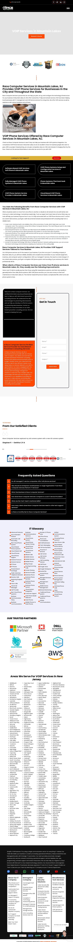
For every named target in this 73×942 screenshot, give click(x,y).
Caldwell (26, 826)
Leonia (40, 724)
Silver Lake (13, 803)
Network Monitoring (44, 588)
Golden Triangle (14, 801)
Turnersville (13, 765)
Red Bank (41, 805)
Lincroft (26, 763)
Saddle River (13, 726)
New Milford (56, 719)
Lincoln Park (41, 753)
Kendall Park (42, 728)
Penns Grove (28, 692)
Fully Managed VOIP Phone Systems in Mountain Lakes (16, 182)
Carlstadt (27, 756)
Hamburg (12, 724)
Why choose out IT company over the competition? (13, 882)
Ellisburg (12, 810)
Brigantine (41, 708)
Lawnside (12, 699)
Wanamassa (28, 685)
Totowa (40, 765)
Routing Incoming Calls (30, 565)
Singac (12, 805)
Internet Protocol (15, 558)
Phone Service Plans (58, 570)
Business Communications (16, 601)
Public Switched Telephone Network (16, 572)
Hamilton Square (43, 808)
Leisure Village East (15, 760)
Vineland (55, 821)
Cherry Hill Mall (57, 694)
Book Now (57, 158)
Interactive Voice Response (58, 556)
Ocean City (41, 767)
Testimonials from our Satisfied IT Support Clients (13, 889)
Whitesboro (13, 695)
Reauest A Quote (36, 36)
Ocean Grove (14, 717)
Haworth (12, 744)
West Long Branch (29, 824)
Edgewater (41, 826)
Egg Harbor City (14, 788)
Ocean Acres (57, 722)
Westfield (55, 778)
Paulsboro (27, 744)
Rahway (55, 779)
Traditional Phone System (44, 591)
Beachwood (41, 783)
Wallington (41, 790)
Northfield (27, 828)
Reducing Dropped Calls (16, 578)
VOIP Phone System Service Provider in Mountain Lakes (16, 194)
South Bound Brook (15, 821)
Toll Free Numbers (44, 545)
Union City (56, 813)
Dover (54, 729)
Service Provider (29, 570)
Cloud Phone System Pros (28, 545)
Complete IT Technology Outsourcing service (29, 897)
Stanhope (13, 735)
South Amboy (42, 726)
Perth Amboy (57, 803)
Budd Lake (41, 742)
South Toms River (15, 758)
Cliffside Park (56, 769)
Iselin (54, 733)
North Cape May (14, 720)
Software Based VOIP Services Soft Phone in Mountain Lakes (17, 169)
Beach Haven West (15, 756)
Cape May (13, 751)
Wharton (26, 760)
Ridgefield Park (42, 822)
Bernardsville (27, 810)
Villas (39, 717)
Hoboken (55, 805)
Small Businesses (44, 541)
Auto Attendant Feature (15, 533)
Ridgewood (56, 767)
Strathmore (27, 821)
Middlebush (13, 681)
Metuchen (56, 704)
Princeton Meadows (58, 683)
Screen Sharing (29, 568)
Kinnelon (40, 749)
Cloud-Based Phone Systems (15, 546)
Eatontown (41, 815)
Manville (40, 754)
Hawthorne (56, 738)
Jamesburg (27, 749)
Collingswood (57, 688)
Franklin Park (56, 692)
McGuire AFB (27, 713)
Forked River (27, 694)
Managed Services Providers (44, 576)
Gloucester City (43, 779)
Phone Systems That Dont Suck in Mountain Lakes (52, 182)
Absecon (41, 719)
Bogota (40, 688)
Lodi (54, 763)
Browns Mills (41, 771)
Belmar (26, 724)
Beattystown (13, 828)
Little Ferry (41, 763)
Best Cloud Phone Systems (16, 591)
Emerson (26, 812)
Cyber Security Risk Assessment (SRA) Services (43, 884)
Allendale (26, 781)
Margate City (28, 747)
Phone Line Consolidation (43, 537)
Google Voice (43, 565)
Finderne (26, 753)
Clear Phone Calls (59, 540)
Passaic (55, 815)
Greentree (41, 781)
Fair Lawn (55, 787)
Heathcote (27, 769)
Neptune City (14, 833)
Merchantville (14, 762)
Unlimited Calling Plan (58, 581)
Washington (56, 711)
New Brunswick (57, 808)
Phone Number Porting (58, 566)
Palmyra (26, 794)
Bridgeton (56, 790)
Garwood (12, 817)
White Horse (42, 702)
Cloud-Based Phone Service (58, 543)
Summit (55, 758)
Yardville (26, 783)
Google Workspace (44, 567)
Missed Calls (28, 553)
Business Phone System (29, 584)
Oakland (40, 824)
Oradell (26, 831)
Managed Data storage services (28, 907)
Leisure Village (14, 824)
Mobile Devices (29, 557)
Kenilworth (27, 835)
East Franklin (27, 813)
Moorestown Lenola (58, 685)
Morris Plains (27, 758)
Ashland (40, 692)
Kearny (55, 794)
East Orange (56, 810)
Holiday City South (15, 819)
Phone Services (58, 573)
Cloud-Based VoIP (16, 549)
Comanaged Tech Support (28, 882)
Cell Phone (42, 562)
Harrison (55, 745)
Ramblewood (28, 735)
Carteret (55, 760)
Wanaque (41, 799)
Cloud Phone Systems (28, 549)
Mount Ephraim (14, 831)
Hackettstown (42, 731)
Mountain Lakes (14, 806)
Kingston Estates (29, 765)
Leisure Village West (15, 749)
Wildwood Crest (14, 719)
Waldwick (41, 751)
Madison (55, 728)
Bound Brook (42, 758)
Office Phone (43, 534)
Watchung (27, 754)
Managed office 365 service (29, 892)
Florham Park (42, 792)
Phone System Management (58, 577)
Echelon (40, 803)
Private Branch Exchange (15, 568)
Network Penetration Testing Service (44, 904)
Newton (40, 806)
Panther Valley (14, 776)
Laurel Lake (13, 736)
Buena (11, 813)
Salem (26, 715)
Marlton (40, 738)
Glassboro (56, 749)
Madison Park (28, 822)
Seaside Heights (14, 708)
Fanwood (26, 819)
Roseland (26, 736)
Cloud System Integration (29, 588)
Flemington (13, 830)
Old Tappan (27, 751)
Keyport (26, 792)
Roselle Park (41, 830)
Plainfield (55, 801)
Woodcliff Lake (28, 738)
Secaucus (56, 756)
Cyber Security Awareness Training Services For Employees (43, 924)
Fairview (55, 697)
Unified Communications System (59, 532)
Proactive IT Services (42, 548)
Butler (25, 815)
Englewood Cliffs (29, 720)
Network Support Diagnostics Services (58, 895)
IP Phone (13, 562)
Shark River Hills (14, 733)
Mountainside (28, 787)
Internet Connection (57, 562)
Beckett (26, 704)
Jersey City (56, 828)
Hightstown (27, 717)
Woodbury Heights (15, 713)
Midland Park (27, 797)
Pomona (26, 799)
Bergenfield (56, 772)
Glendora (27, 695)
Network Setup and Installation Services (58, 882)
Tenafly (55, 702)
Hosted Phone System (43, 572)
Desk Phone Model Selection (30, 594)
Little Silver (27, 729)
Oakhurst (12, 774)
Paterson (55, 824)
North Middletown (15, 728)
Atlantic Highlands (15, 815)
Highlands (27, 688)
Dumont (55, 726)
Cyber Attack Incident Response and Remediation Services (43, 910)
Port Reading (13, 778)
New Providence (43, 831)
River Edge (41, 788)
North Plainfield (57, 753)
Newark (55, 830)
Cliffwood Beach (15, 701)
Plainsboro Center (15, 690)
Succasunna (42, 699)
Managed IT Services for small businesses (29, 903)
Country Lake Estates (16, 769)
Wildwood (27, 706)
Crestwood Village (29, 833)
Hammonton (56, 690)
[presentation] (3, 447)
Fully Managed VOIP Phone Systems (58, 904)
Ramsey (55, 708)
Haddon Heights (28, 803)
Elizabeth (55, 822)
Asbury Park (56, 713)
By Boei (64, 939)
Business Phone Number (29, 576)
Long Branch (56, 781)
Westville (12, 797)
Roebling (12, 779)
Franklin (55, 788)
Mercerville (41, 821)
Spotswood (41, 683)
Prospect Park (28, 740)
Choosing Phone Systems (58, 537)
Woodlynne (13, 710)
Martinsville (41, 794)
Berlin (25, 805)
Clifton (55, 819)
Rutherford (56, 735)
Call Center (42, 552)
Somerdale (27, 722)
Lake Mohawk (42, 722)
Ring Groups (28, 562)
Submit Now (53, 366)
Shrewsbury (13, 790)
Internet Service (15, 560)
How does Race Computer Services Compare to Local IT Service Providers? (35, 494)
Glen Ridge (27, 806)
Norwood (26, 731)
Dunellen (26, 796)
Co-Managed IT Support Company (13, 894)
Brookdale (41, 745)
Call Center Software (42, 555)
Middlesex (41, 833)
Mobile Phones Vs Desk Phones (30, 601)
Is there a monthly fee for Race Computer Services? (27, 510)
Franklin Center (28, 745)
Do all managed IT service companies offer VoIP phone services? (31, 479)
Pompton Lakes (43, 769)
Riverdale (12, 796)
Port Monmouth (14, 740)
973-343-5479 (15, 2)
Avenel (55, 736)
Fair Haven (27, 728)
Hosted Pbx (42, 569)
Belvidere (12, 763)
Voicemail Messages (13, 585)
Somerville (41, 813)
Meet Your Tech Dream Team (13, 921)
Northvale (27, 701)
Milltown (26, 790)
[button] (28, 447)
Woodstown (13, 794)
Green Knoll (27, 774)
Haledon (40, 685)
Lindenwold (56, 720)
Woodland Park (42, 819)
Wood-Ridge (42, 729)
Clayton (40, 713)
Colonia (55, 731)
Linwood (26, 778)
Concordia (13, 745)
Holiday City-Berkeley (44, 812)
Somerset (56, 765)
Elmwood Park (57, 744)
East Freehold (28, 697)
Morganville (27, 710)
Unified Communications (44, 599)
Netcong (12, 722)
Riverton (12, 685)
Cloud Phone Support (14, 554)
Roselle (55, 754)
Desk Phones (28, 598)
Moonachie (13, 686)
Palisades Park (57, 751)
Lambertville (13, 772)
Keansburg (41, 736)
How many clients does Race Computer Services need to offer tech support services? (35, 504)
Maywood (41, 735)
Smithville (27, 801)
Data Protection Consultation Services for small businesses (43, 898)
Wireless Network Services (57, 899)
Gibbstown (13, 771)
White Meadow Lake (44, 733)
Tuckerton (13, 742)
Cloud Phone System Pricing (29, 541)
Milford (12, 683)
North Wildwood (14, 767)
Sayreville (55, 797)
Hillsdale (40, 760)
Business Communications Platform (30, 532)
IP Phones (13, 565)
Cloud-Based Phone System (58, 547)
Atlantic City (56, 826)
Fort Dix (26, 817)
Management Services (43, 580)
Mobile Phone (28, 559)
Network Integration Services (58, 890)
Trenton (55, 831)
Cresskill (40, 710)
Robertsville (41, 801)
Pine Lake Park (42, 694)
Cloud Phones (14, 551)
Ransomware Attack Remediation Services (44, 917)
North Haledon (42, 690)
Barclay (12, 808)
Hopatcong (56, 695)
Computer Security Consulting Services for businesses (43, 891)
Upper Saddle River (43, 681)
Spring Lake (13, 704)
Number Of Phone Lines (44, 531)
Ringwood (41, 817)
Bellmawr (41, 787)
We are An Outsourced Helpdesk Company (14, 907)
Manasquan (27, 733)
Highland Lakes (28, 711)
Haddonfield (42, 785)
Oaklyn (12, 787)
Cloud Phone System (28, 537)
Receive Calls (14, 575)
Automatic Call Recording (15, 537)
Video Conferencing (57, 589)
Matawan (41, 706)
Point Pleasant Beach (16, 826)
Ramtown (27, 762)
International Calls (59, 559)
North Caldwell (28, 772)
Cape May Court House (29, 682)
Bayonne (55, 812)
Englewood (56, 776)
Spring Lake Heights (15, 822)
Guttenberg (41, 776)
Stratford (26, 788)
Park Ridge (41, 711)
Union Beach (27, 719)
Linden (55, 796)
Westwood (41, 772)
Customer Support (30, 591)
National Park (13, 711)
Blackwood (27, 702)
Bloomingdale (28, 830)
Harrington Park (28, 690)
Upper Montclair (43, 796)
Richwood (12, 783)
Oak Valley (13, 738)
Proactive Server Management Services (28, 887)
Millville (55, 774)
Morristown (56, 742)
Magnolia (12, 812)
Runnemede (42, 686)
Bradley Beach (14, 799)
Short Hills (41, 828)
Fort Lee (55, 792)
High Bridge (13, 747)
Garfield (55, 785)
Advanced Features (16, 530)
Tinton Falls (56, 724)
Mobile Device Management (43, 585)
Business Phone (29, 573)
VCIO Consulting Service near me (28, 912)
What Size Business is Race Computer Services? (25, 490)
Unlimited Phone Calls (58, 585)
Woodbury (41, 744)
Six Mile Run (13, 702)
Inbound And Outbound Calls (58, 552)
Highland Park (57, 681)
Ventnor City (42, 747)
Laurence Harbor (29, 771)
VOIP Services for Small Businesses (57, 908)
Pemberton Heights (15, 697)
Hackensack (56, 799)
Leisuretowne (14, 731)
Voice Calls (14, 581)
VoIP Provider (14, 588)
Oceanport (27, 726)
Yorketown (27, 767)
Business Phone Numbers (29, 580)
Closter (40, 697)
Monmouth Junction (16, 706)
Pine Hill (40, 762)
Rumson (26, 779)
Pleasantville (56, 747)
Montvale (41, 701)
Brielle (25, 686)
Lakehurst (12, 688)
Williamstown (57, 706)
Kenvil (11, 715)
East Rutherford (43, 740)
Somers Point (42, 756)
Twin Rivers (27, 785)
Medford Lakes (14, 781)
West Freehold (42, 835)
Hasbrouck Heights (43, 810)
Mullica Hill (13, 754)
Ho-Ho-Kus (13, 792)
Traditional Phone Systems (44, 595)
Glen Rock (41, 797)
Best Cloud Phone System (16, 542)
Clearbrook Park (14, 692)
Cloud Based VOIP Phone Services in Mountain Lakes (51, 194)
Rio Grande (13, 694)
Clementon (27, 708)
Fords (54, 710)
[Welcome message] (64, 933)
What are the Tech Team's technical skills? (24, 499)
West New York (57, 806)
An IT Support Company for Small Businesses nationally (14, 914)
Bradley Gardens (57, 701)
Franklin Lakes (42, 774)
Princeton (56, 783)
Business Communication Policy (15, 596)
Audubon (41, 704)
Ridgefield (41, 778)
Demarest (27, 699)
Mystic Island (42, 695)
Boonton (40, 720)
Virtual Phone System (57, 593)
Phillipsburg (56, 699)
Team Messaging (44, 543)
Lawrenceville (14, 785)
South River (56, 717)
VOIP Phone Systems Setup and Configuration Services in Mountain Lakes (53, 169)
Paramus (55, 771)
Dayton (26, 808)
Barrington (27, 776)
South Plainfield (57, 762)
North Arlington (57, 715)
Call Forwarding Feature (43, 559)
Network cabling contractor (57, 886)
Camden (55, 817)
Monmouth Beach (15, 729)
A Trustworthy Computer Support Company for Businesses (13, 900)
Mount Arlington (28, 742)
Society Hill (13, 753)
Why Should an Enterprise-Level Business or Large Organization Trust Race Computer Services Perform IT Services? (34, 485)
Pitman (40, 715)
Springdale (56, 686)
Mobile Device (29, 555)
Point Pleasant (57, 740)
